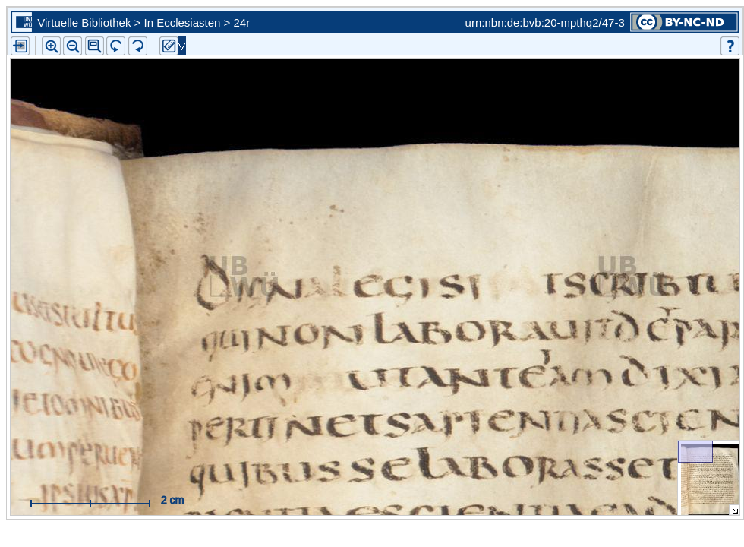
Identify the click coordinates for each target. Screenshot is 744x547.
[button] (94, 45)
